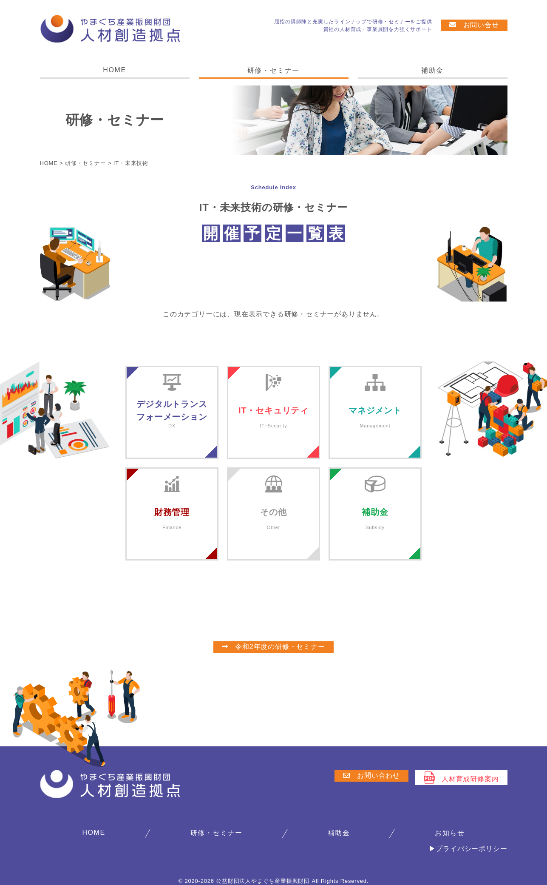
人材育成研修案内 (461, 777)
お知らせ (450, 833)
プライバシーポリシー (471, 848)
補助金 (432, 70)
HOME (114, 70)
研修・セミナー (273, 70)
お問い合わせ (371, 775)
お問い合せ (474, 24)
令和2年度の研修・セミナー (273, 646)
